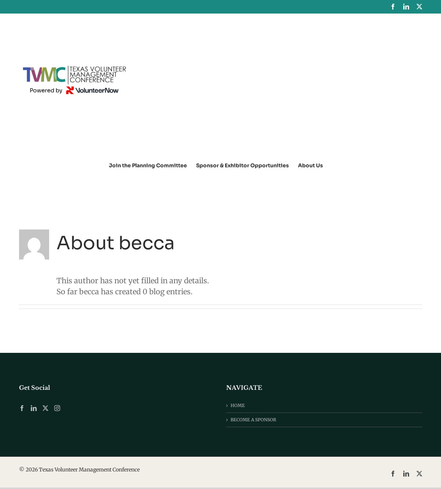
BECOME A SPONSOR (253, 419)
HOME (238, 405)
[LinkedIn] (34, 408)
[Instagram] (57, 408)
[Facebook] (22, 408)
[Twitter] (45, 408)
